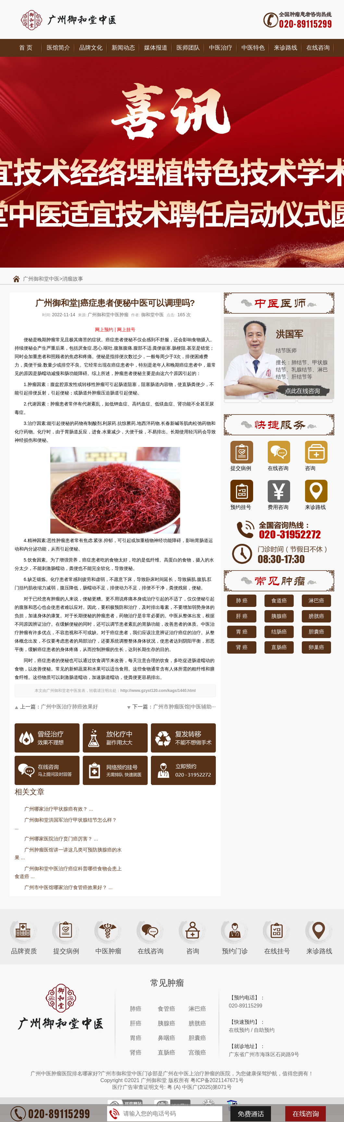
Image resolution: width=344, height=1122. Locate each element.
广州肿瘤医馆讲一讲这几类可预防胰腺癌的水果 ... (68, 853)
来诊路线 (285, 47)
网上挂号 (126, 329)
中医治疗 (220, 47)
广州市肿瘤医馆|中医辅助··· (184, 706)
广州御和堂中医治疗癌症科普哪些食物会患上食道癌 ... (68, 872)
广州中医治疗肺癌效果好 (69, 706)
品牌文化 (91, 47)
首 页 (25, 47)
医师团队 (188, 47)
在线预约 (239, 1030)
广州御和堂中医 (41, 279)
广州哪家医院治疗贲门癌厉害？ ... (61, 838)
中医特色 (253, 47)
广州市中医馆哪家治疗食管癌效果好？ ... (68, 887)
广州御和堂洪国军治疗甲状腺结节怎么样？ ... (66, 823)
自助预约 (264, 1030)
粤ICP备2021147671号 (217, 1080)
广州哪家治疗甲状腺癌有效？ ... (58, 809)
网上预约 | (105, 329)
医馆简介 (58, 47)
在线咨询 (318, 47)
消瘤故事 (72, 279)
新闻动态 (123, 47)
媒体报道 (155, 47)
